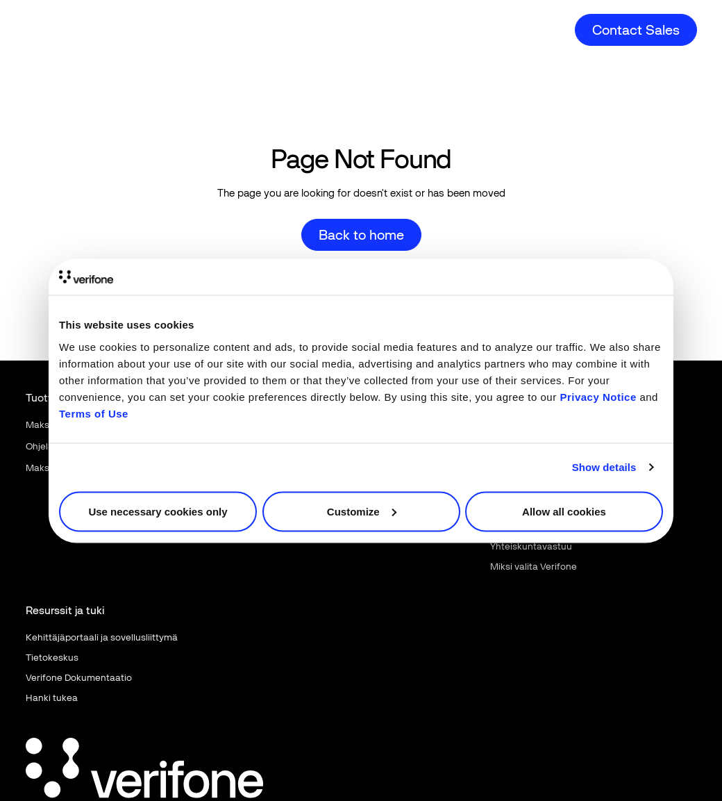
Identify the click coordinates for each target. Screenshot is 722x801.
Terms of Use (93, 413)
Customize (361, 511)
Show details (604, 467)
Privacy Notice (598, 396)
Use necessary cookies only (157, 511)
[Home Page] (76, 19)
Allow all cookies (564, 511)
